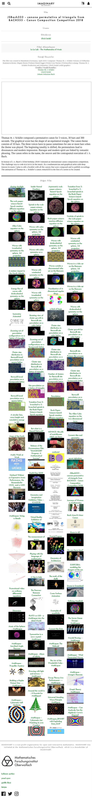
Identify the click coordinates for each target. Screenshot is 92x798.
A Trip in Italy (36, 577)
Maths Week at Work (16, 455)
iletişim (4, 787)
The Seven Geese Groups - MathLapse (75, 620)
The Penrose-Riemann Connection (36, 592)
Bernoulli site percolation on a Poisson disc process (75, 353)
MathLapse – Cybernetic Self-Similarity (16, 702)
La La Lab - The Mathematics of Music (46, 49)
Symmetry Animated (17, 315)
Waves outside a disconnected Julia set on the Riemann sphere (56, 270)
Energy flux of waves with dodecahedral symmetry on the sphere (17, 293)
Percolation (55, 396)
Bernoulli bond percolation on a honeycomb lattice (16, 379)
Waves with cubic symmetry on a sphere (36, 252)
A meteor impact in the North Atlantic (17, 272)
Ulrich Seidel (46, 38)
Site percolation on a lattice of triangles (36, 386)
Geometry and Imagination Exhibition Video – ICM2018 (36, 499)
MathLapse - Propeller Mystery (17, 664)
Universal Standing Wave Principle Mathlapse (56, 699)
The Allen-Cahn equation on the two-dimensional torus (75, 417)
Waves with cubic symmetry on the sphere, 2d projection (36, 231)
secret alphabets (75, 458)
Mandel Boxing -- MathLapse (75, 639)
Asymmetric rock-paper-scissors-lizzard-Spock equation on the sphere (56, 191)
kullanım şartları (7, 773)
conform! (55, 452)
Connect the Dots (56, 629)
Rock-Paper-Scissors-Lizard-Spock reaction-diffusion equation (56, 414)
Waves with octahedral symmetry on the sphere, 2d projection (75, 243)
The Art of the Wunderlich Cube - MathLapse (56, 663)
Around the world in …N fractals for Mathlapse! (36, 693)
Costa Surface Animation (56, 594)
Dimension (17, 610)
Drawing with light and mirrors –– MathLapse (36, 673)
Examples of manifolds (56, 611)
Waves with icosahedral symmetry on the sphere (36, 296)
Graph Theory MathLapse (75, 690)
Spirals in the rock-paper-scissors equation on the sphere (36, 208)
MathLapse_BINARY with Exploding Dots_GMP (55, 721)
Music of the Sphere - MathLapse (17, 627)
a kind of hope (56, 309)
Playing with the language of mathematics (36, 556)
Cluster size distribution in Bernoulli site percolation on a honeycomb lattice (75, 375)
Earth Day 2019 (36, 473)
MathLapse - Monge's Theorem (75, 673)
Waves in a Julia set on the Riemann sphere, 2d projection (75, 267)
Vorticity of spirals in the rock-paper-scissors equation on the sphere (75, 220)
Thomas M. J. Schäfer (46, 70)
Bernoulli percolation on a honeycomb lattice (75, 397)
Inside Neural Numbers (36, 187)
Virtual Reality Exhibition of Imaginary (36, 519)
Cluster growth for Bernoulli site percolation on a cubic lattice (75, 333)
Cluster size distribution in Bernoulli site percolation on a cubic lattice (56, 330)
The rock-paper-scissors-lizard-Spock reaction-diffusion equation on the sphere (17, 206)
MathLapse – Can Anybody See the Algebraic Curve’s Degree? (75, 711)
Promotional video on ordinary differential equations (16, 592)
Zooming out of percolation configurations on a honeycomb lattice (36, 343)
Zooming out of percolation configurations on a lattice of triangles (17, 334)
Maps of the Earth (16, 436)
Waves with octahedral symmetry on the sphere (36, 274)
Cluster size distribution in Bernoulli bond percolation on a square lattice (17, 357)
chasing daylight (16, 186)
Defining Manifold (75, 601)
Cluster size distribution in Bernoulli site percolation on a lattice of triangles (36, 366)
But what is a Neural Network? (36, 429)
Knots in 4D (75, 532)
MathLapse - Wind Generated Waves (75, 656)
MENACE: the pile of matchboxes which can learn (55, 434)
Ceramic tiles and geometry (75, 436)
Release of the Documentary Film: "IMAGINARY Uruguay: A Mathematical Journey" (36, 451)
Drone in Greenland (75, 586)
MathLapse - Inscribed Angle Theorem (16, 646)
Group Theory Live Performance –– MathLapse (55, 680)
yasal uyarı (5, 778)
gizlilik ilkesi (6, 782)
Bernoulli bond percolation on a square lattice (17, 398)
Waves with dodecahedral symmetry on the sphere (75, 310)
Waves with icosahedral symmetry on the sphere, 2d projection (17, 250)
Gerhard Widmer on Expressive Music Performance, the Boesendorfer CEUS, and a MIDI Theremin (17, 481)
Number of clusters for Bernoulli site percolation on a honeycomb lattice (56, 378)
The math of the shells (55, 577)
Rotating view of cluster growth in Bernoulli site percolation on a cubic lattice (36, 320)
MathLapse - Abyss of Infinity (36, 655)
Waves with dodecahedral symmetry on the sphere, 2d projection (56, 245)
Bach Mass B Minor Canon (75, 516)
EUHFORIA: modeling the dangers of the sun (75, 567)
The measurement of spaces (36, 538)
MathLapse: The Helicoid (55, 644)
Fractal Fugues (56, 536)
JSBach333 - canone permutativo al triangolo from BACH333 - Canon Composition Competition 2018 (75, 479)
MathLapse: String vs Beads (16, 517)
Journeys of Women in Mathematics (75, 501)
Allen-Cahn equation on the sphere (16, 228)
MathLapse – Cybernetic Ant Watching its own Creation (36, 721)
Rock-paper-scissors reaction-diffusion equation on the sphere (56, 222)
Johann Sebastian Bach (46, 74)
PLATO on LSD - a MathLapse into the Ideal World (36, 618)
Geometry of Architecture (55, 559)
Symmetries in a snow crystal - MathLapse (36, 636)
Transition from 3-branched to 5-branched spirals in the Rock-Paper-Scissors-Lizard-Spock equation (36, 408)
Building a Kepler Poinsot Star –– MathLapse (17, 683)
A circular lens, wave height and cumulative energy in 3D (16, 418)
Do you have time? (75, 550)
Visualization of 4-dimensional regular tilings (56, 291)
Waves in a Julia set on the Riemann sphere (75, 289)
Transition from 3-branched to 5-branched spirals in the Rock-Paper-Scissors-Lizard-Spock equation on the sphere (75, 194)
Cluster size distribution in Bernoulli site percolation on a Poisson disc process (56, 354)
